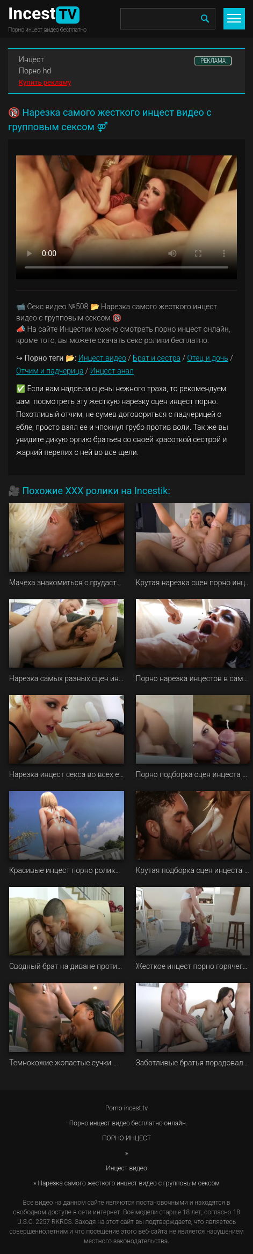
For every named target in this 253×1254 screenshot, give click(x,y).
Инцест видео (102, 358)
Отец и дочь (207, 358)
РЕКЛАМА (213, 61)
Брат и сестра (156, 358)
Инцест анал (112, 371)
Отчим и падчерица (49, 371)
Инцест (31, 59)
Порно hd (35, 70)
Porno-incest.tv (126, 1108)
